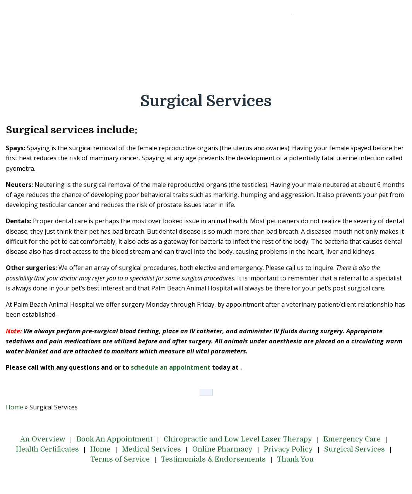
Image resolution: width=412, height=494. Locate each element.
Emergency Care (351, 33)
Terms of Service (125, 74)
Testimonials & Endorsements (215, 74)
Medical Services (162, 54)
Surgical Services (361, 54)
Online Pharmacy (230, 54)
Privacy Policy (296, 54)
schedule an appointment (170, 367)
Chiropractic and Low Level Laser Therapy (244, 33)
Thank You (295, 74)
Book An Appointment (126, 33)
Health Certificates (54, 54)
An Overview (56, 33)
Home (111, 54)
